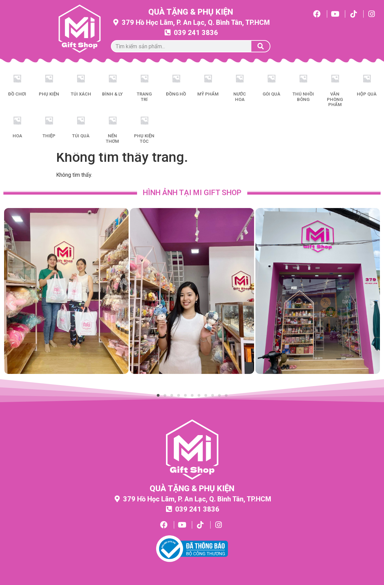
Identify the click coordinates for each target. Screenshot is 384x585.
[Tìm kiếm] (260, 46)
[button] (11, 304)
